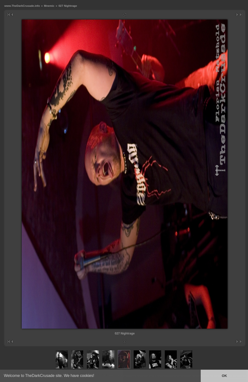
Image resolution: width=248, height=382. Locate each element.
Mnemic (49, 5)
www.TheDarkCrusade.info (22, 5)
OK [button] (224, 376)
